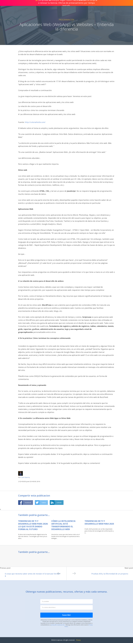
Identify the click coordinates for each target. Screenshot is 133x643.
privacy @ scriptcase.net (58, 625)
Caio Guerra (25, 477)
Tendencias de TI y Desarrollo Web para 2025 (99, 522)
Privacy (78, 640)
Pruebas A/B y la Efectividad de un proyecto (100, 573)
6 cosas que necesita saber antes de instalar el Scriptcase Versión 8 (33, 574)
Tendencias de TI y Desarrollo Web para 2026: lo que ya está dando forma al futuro (33, 525)
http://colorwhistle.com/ (35, 122)
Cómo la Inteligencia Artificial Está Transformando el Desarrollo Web (63, 525)
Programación (66, 19)
